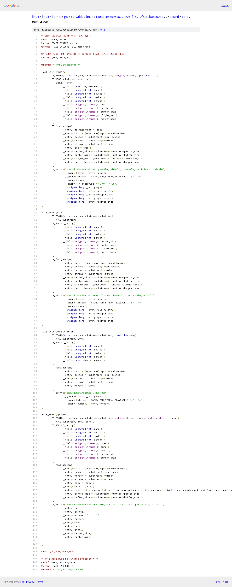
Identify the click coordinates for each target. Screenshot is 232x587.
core (185, 17)
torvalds (77, 17)
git (66, 17)
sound (174, 17)
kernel (56, 17)
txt (218, 581)
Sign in (225, 5)
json (226, 581)
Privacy (30, 581)
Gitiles (20, 581)
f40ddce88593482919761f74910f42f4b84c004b (129, 17)
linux (35, 17)
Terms (39, 581)
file (102, 29)
